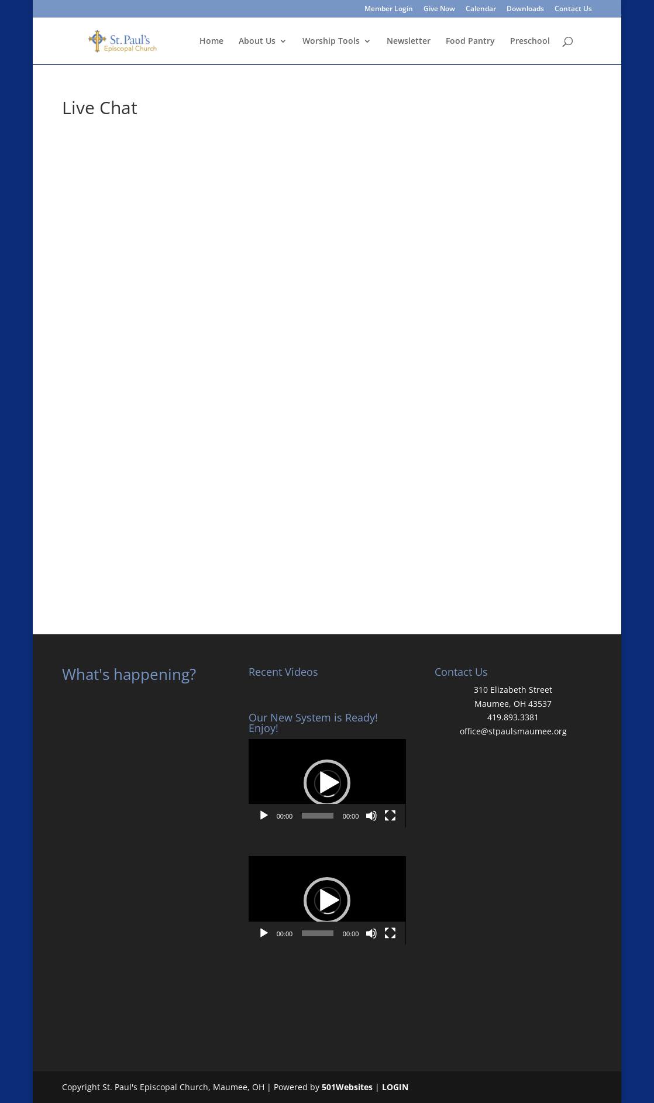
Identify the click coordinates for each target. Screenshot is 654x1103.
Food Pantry (470, 41)
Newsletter (409, 41)
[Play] (264, 816)
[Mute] (371, 816)
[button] (327, 783)
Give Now (439, 9)
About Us (257, 41)
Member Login (388, 9)
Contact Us (573, 9)
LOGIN (395, 1086)
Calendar (481, 9)
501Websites (347, 1086)
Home (211, 41)
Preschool (530, 41)
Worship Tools (331, 41)
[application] (327, 783)
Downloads (525, 9)
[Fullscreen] (390, 816)
